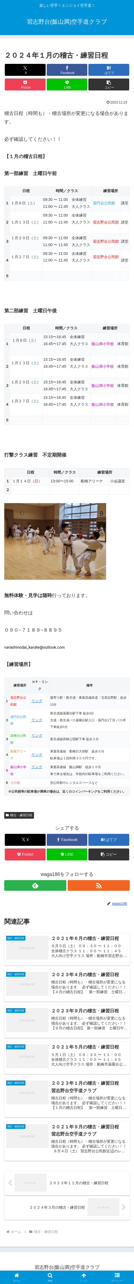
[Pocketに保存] (25, 84)
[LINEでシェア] (67, 84)
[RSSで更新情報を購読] (99, 885)
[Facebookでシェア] (67, 70)
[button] (108, 84)
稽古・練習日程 (19, 815)
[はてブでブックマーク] (108, 70)
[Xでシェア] (25, 70)
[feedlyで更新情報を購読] (35, 885)
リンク (36, 701)
